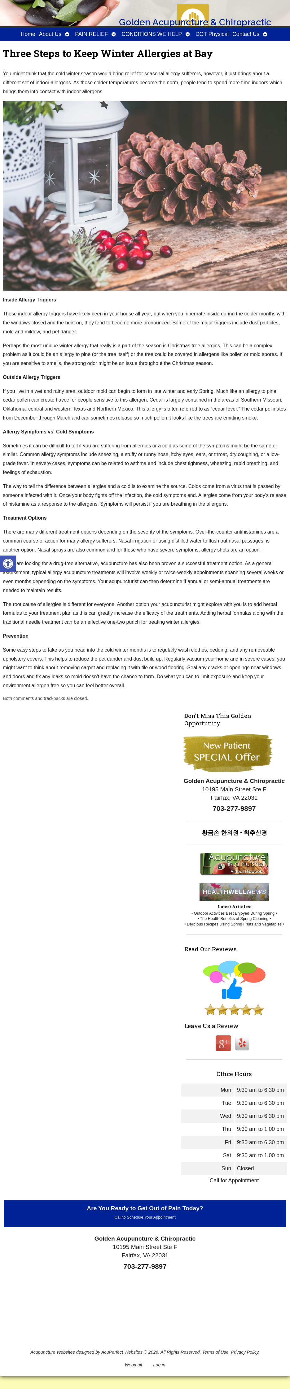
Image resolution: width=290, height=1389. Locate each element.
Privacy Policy (245, 1352)
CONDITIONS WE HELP (151, 34)
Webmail (133, 1364)
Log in (159, 1364)
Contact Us (245, 34)
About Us (50, 34)
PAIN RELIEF (91, 34)
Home (28, 34)
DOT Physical (212, 34)
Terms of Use (215, 1352)
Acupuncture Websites (52, 1352)
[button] (8, 564)
